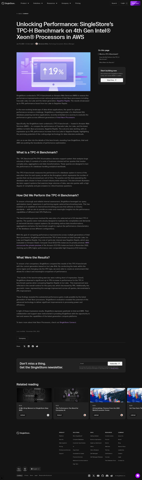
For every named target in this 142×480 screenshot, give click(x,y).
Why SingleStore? (77, 436)
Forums (107, 439)
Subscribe (115, 364)
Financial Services (78, 457)
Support (61, 453)
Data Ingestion (63, 443)
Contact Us (121, 460)
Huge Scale (76, 450)
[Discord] (107, 476)
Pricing (61, 446)
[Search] (114, 3)
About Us (120, 436)
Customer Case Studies (79, 443)
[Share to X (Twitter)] (24, 346)
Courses (107, 457)
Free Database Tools (110, 460)
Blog (20, 13)
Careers (120, 453)
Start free (135, 3)
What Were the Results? (106, 62)
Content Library (109, 436)
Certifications (108, 453)
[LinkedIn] (89, 476)
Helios (92, 446)
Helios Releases (94, 450)
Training (107, 450)
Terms (31, 475)
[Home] (8, 3)
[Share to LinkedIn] (28, 346)
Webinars (107, 446)
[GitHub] (102, 476)
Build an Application (95, 439)
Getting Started (94, 436)
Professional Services (65, 450)
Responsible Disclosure (45, 475)
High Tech (75, 464)
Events (107, 443)
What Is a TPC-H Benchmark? (108, 54)
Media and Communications (80, 460)
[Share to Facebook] (33, 346)
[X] (93, 476)
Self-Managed (94, 453)
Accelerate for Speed (78, 453)
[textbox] (93, 363)
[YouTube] (98, 476)
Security (61, 439)
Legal (119, 457)
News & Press (121, 446)
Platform (61, 436)
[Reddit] (111, 476)
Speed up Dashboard (96, 443)
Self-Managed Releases (96, 457)
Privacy (26, 475)
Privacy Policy (114, 368)
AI (73, 446)
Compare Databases (78, 439)
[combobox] (35, 469)
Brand (119, 439)
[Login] (124, 3)
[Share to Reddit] (37, 346)
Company (25, 13)
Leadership (121, 450)
